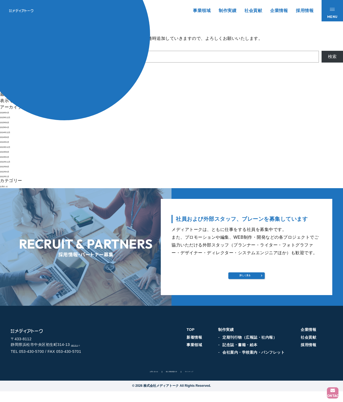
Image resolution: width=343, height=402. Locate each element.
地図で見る (83, 354)
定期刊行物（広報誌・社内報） (249, 341)
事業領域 (202, 10)
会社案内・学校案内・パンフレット (253, 357)
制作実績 (227, 10)
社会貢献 (253, 10)
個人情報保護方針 (171, 381)
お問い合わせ (140, 381)
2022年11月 (12, 161)
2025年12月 (12, 116)
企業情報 (279, 10)
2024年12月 (12, 131)
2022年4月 (10, 171)
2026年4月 (10, 112)
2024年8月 (10, 136)
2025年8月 (10, 121)
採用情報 (305, 10)
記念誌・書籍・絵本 (240, 349)
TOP (191, 334)
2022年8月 (10, 166)
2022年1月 (10, 175)
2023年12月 (12, 146)
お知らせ (9, 185)
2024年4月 (10, 141)
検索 (332, 56)
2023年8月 (10, 151)
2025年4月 (10, 126)
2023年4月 (10, 156)
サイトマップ (203, 381)
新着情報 (194, 341)
